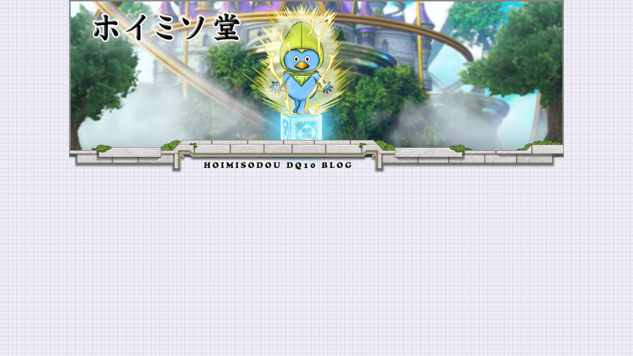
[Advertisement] (316, 247)
